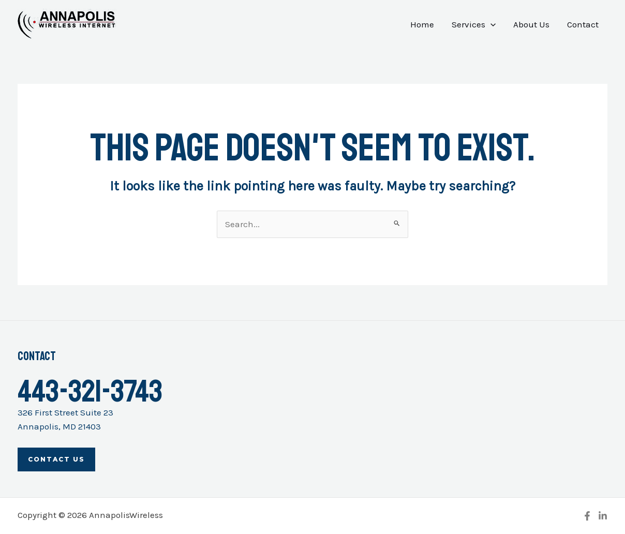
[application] (490, 24)
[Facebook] (587, 516)
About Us (531, 24)
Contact (583, 24)
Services (474, 24)
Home (422, 24)
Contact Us (56, 459)
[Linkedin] (602, 516)
